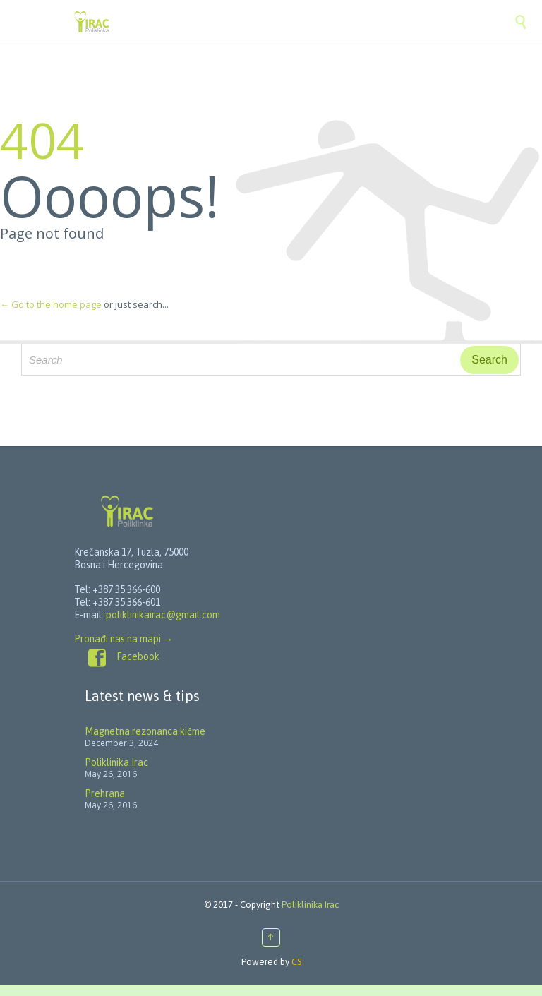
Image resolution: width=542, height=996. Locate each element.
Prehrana (105, 793)
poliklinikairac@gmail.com (163, 614)
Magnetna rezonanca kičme (145, 731)
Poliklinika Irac (116, 762)
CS (296, 961)
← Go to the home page (51, 304)
